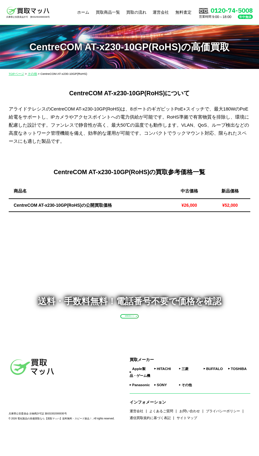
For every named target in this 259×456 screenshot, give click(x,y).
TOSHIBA (239, 390)
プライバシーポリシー (223, 433)
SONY (162, 407)
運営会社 (161, 12)
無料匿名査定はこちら (141, 326)
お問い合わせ (189, 433)
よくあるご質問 (161, 433)
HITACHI (164, 390)
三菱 (185, 390)
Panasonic (141, 407)
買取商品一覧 (108, 12)
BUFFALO (214, 390)
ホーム (83, 12)
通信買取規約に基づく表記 (150, 440)
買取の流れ (136, 12)
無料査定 (183, 12)
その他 (187, 407)
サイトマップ (187, 440)
